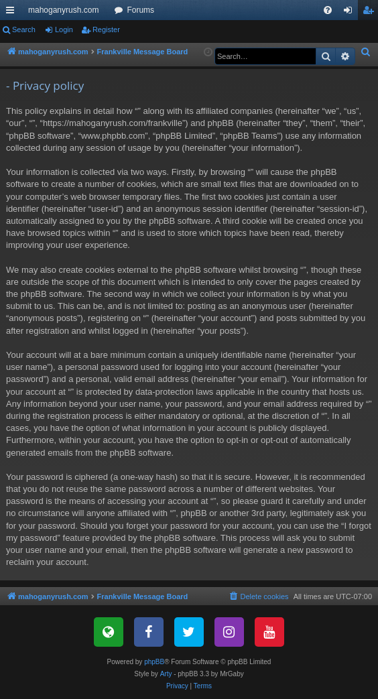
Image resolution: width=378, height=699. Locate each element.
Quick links (12, 12)
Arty (166, 674)
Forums (140, 10)
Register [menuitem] (371, 12)
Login (64, 29)
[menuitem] (328, 10)
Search (24, 29)
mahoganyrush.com (63, 10)
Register (106, 29)
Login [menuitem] (351, 12)
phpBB (154, 661)
